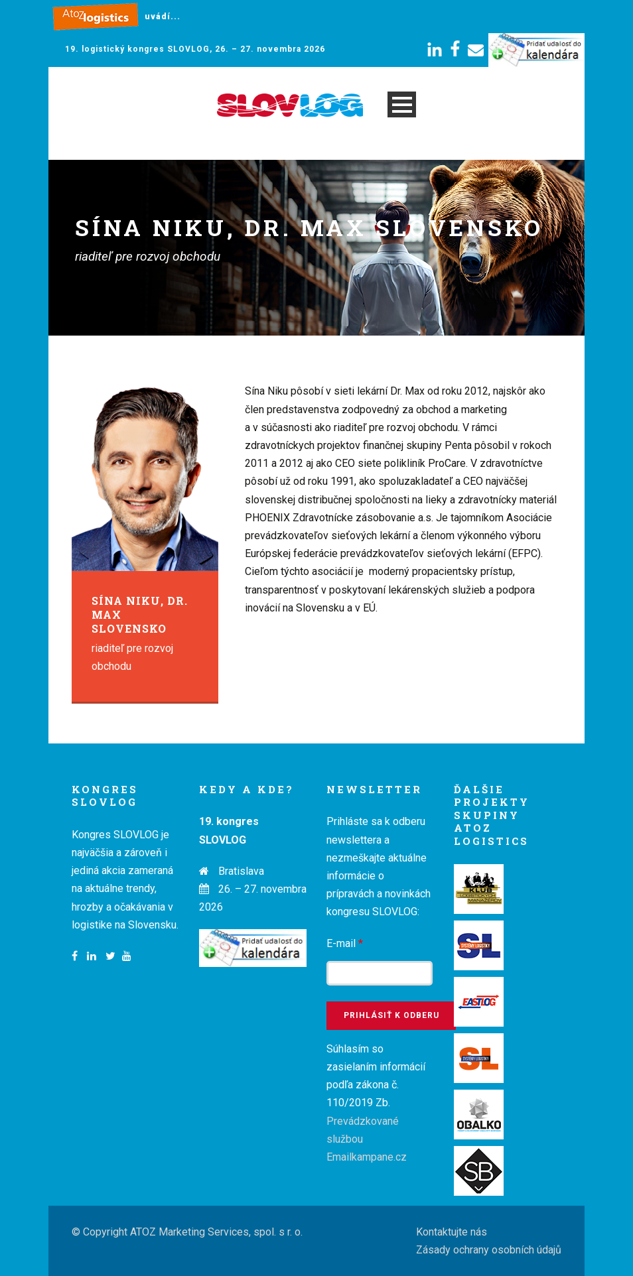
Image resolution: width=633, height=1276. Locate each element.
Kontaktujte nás (451, 1232)
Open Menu (401, 104)
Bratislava (241, 871)
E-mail (344, 943)
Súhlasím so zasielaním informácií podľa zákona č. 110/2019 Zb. (375, 1103)
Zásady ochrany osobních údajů (488, 1250)
